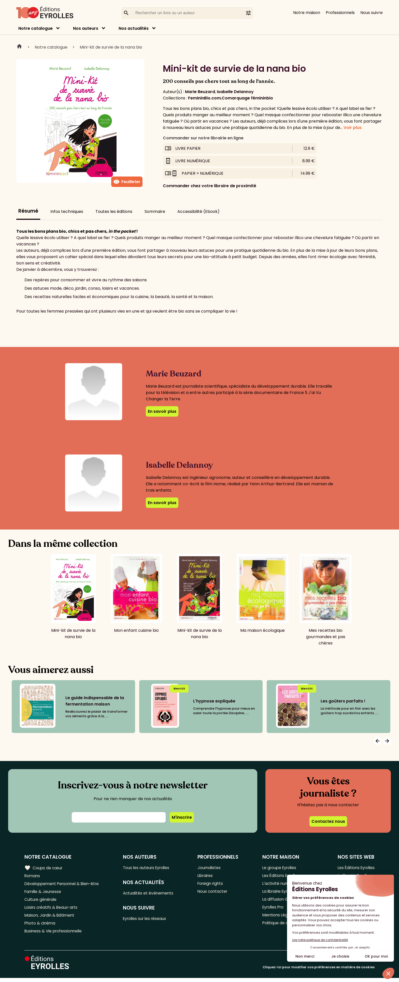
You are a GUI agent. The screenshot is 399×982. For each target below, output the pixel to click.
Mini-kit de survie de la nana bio (111, 47)
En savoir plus (162, 411)
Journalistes (210, 868)
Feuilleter (126, 182)
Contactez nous (328, 821)
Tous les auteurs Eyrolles (149, 868)
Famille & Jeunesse (43, 893)
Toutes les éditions (113, 211)
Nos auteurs (85, 28)
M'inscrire (182, 817)
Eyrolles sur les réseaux (148, 919)
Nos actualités (134, 28)
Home (19, 47)
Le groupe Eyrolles (279, 868)
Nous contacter (214, 893)
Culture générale (41, 901)
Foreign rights (212, 884)
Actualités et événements (151, 894)
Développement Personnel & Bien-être (63, 884)
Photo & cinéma (40, 926)
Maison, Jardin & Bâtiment (50, 918)
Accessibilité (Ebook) (198, 211)
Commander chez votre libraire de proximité (209, 186)
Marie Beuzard (200, 92)
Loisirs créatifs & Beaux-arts (52, 910)
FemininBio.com (204, 98)
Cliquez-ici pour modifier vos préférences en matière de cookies (319, 971)
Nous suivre (371, 13)
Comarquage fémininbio (247, 98)
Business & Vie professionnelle (54, 935)
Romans (32, 876)
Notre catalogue (35, 28)
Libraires (206, 876)
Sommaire (155, 211)
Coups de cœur (43, 868)
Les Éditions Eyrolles (355, 868)
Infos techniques (66, 211)
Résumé (28, 211)
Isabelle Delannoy (235, 92)
